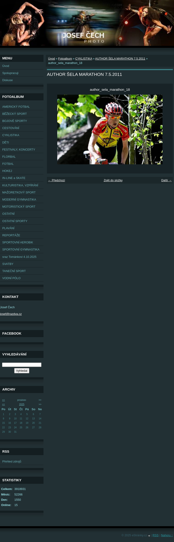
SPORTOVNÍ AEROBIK (17, 242)
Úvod (5, 66)
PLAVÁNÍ (8, 228)
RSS (155, 535)
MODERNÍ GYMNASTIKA (19, 199)
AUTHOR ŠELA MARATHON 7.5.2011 (120, 58)
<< (3, 400)
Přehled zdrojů (11, 461)
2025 (21, 404)
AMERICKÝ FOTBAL (16, 106)
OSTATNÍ (8, 213)
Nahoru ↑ (167, 535)
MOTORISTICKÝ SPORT (18, 206)
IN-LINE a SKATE (13, 178)
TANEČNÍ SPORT (14, 271)
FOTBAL (8, 163)
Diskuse (7, 80)
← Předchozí (56, 180)
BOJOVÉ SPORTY (14, 121)
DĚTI (5, 142)
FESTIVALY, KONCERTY (18, 149)
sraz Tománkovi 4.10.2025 (19, 257)
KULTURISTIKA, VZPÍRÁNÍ (20, 185)
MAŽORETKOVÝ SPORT (19, 192)
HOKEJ (7, 171)
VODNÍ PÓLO (11, 278)
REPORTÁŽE (11, 235)
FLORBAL (9, 156)
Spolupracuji (10, 73)
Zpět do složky (113, 180)
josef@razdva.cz (11, 314)
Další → (166, 180)
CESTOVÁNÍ (10, 128)
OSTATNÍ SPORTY (14, 221)
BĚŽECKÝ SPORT (14, 114)
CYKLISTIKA (10, 135)
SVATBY (8, 264)
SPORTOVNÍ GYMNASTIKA (20, 249)
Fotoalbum (65, 58)
